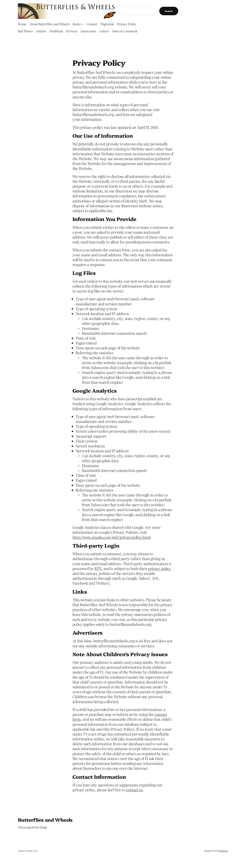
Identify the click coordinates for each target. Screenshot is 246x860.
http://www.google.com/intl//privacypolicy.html (111, 537)
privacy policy (159, 568)
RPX (98, 568)
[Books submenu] (82, 24)
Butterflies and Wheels (45, 819)
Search (169, 11)
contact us (134, 789)
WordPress (223, 850)
